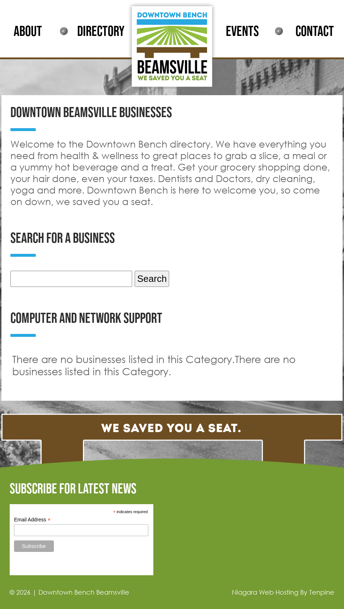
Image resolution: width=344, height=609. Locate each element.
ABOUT (28, 31)
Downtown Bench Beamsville (83, 592)
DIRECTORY (101, 31)
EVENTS (242, 31)
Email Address (32, 519)
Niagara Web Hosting (265, 592)
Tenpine (321, 592)
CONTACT (315, 31)
